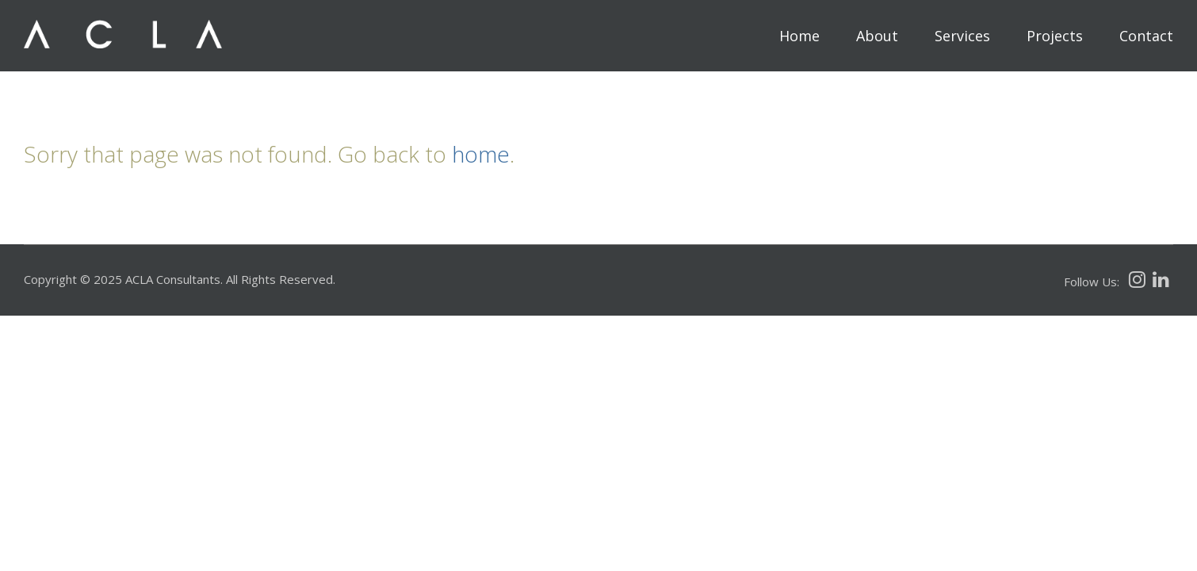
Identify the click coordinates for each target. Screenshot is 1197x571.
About (877, 35)
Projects (1055, 35)
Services (962, 35)
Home (799, 35)
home (481, 154)
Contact (1146, 35)
